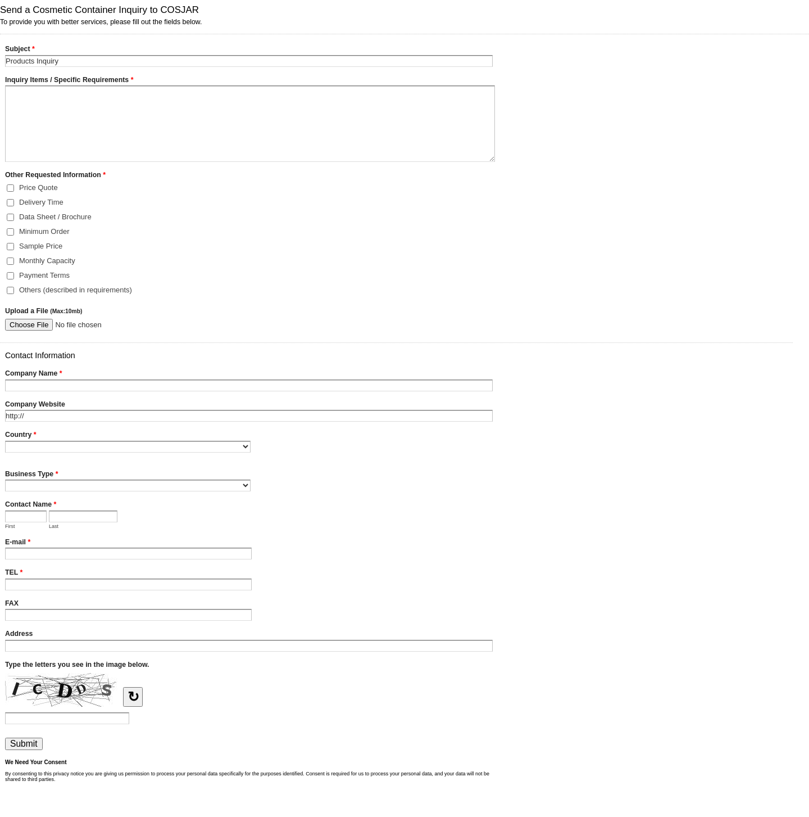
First (10, 526)
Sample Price (40, 246)
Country (21, 436)
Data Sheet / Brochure (55, 217)
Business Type (31, 475)
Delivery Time (41, 202)
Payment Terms (44, 275)
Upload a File (43, 311)
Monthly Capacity (47, 260)
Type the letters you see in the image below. (77, 665)
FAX (12, 603)
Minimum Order (44, 231)
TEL (13, 573)
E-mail (17, 543)
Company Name (33, 374)
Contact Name (30, 505)
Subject (20, 50)
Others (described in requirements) (75, 290)
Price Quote (38, 187)
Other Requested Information (55, 176)
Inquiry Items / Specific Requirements (69, 81)
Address (19, 634)
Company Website (35, 404)
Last (53, 526)
